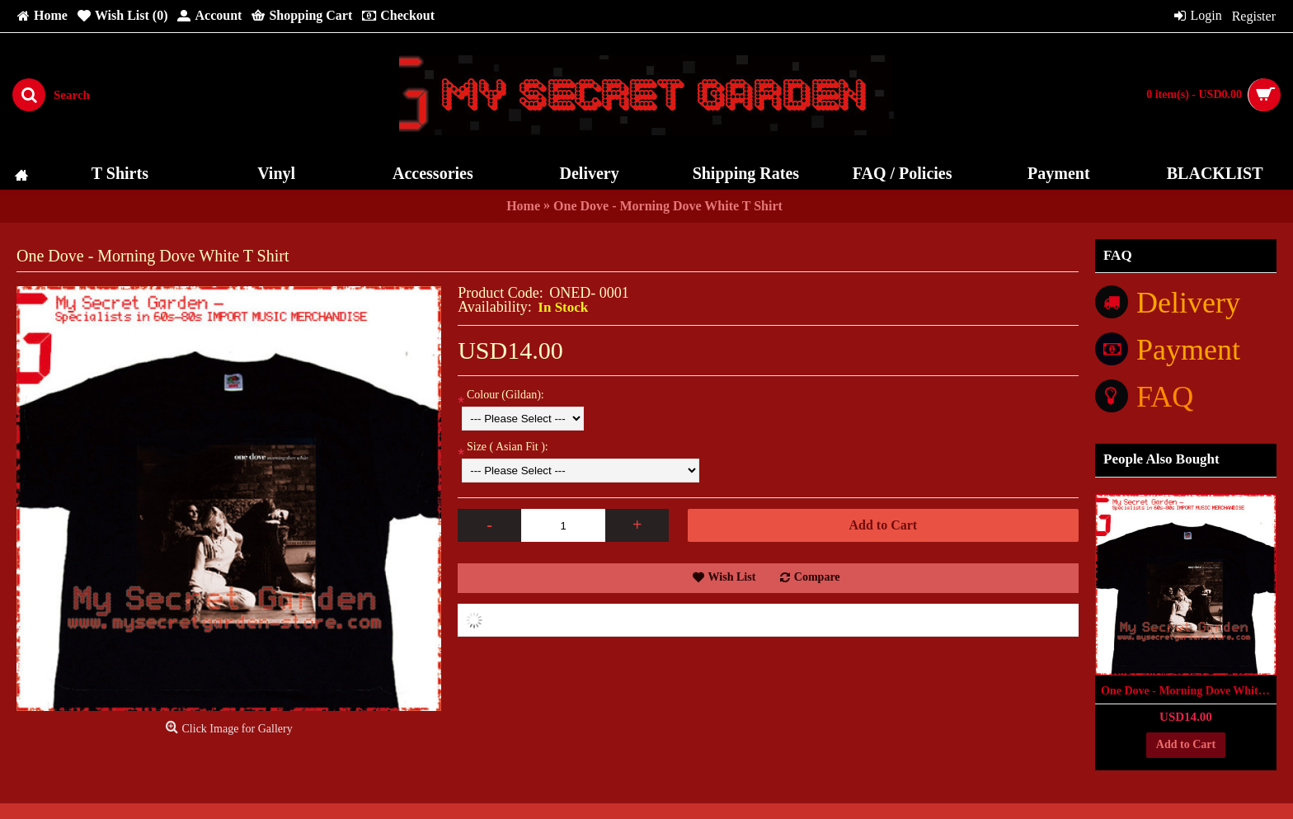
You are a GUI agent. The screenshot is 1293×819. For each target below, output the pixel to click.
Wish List (732, 577)
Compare (817, 577)
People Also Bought (1161, 459)
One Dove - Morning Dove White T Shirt (1189, 691)
